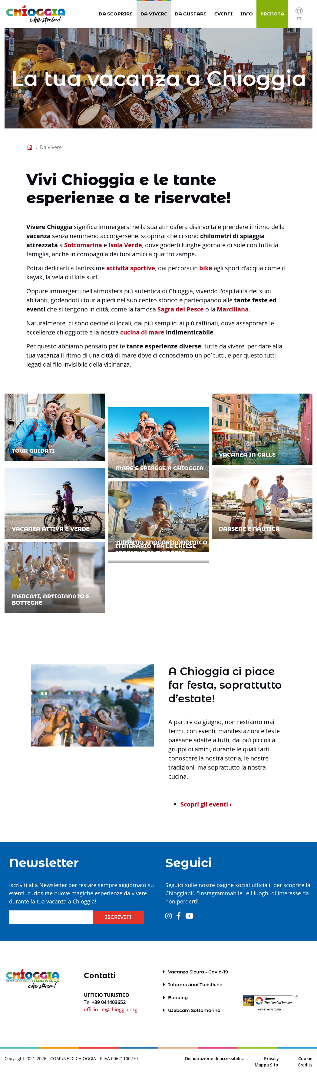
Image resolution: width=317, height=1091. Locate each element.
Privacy (271, 1058)
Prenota (273, 13)
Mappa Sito (266, 1065)
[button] (299, 14)
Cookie (305, 1058)
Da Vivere (155, 13)
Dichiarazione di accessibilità (215, 1058)
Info (247, 13)
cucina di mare (142, 332)
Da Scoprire (117, 13)
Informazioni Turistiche (195, 984)
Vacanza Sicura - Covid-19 (198, 972)
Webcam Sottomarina (194, 1010)
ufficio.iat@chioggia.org (110, 1009)
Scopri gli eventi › (206, 804)
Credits (305, 1065)
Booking (178, 997)
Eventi (224, 13)
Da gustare (192, 13)
